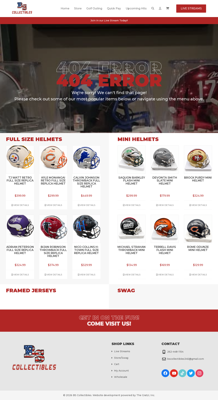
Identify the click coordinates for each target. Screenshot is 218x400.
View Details (20, 205)
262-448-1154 (175, 351)
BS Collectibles (82, 395)
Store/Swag (121, 357)
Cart (116, 364)
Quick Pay (114, 8)
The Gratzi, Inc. (145, 395)
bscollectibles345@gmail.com (185, 358)
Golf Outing (94, 8)
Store (78, 8)
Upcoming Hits (136, 8)
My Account (121, 370)
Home (65, 8)
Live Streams (191, 8)
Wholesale (120, 376)
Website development (106, 395)
